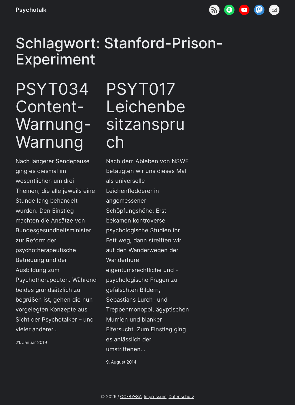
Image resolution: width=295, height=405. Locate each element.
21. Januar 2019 (31, 342)
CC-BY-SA (131, 396)
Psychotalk (31, 9)
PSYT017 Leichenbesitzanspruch (146, 115)
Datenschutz (181, 396)
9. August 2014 (121, 362)
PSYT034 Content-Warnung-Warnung (53, 115)
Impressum (155, 396)
